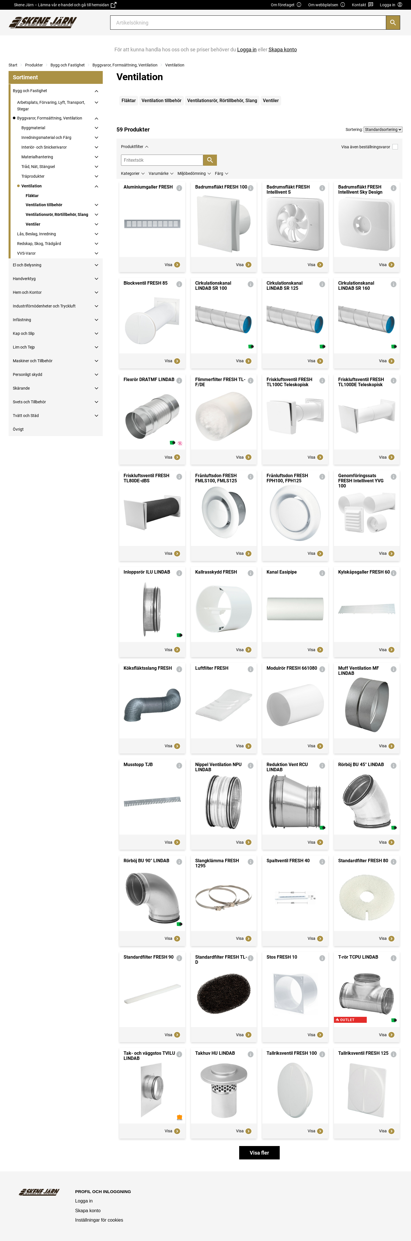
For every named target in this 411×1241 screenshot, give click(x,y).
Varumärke (158, 173)
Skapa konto (87, 1210)
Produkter (34, 65)
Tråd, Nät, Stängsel (38, 166)
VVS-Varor (26, 253)
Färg (219, 173)
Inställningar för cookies (99, 1220)
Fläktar (32, 195)
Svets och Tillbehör (29, 402)
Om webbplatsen (326, 5)
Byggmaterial (33, 127)
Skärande (21, 388)
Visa (173, 264)
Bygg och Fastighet (68, 65)
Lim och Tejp (24, 347)
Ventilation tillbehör (44, 205)
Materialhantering (37, 157)
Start (13, 65)
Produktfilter (132, 147)
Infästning (22, 319)
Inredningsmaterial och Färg (46, 137)
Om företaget (286, 5)
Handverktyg (24, 278)
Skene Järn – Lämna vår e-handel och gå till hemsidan (65, 5)
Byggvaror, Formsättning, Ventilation (125, 65)
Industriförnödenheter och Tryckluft (44, 306)
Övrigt (18, 429)
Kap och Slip (24, 333)
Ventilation (174, 65)
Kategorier (130, 173)
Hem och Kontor (27, 292)
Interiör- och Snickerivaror (44, 147)
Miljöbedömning (192, 173)
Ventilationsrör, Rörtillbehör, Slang (57, 214)
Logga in (83, 1201)
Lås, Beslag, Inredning (36, 234)
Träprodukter (33, 176)
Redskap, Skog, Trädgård (39, 243)
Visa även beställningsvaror (369, 146)
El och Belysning (27, 265)
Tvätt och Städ (26, 415)
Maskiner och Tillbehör (33, 361)
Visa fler (259, 1153)
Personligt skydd (27, 374)
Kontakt (362, 5)
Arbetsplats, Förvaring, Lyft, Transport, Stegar (51, 105)
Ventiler (33, 224)
